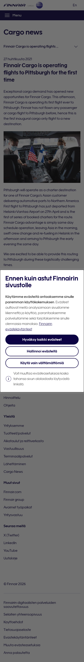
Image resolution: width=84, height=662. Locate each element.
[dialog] (42, 331)
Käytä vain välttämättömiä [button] (42, 363)
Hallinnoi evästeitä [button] (42, 351)
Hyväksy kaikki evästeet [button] (42, 340)
